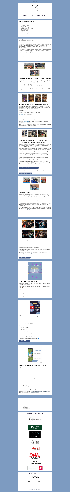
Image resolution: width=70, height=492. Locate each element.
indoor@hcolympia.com (29, 209)
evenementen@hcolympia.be (31, 253)
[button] (36, 336)
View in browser (35, 1)
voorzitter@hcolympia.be (34, 392)
